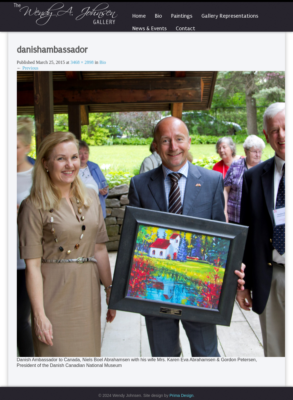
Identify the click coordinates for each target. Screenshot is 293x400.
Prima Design (181, 395)
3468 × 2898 (82, 62)
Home (139, 16)
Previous (28, 68)
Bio (158, 16)
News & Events (149, 28)
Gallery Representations (229, 16)
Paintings (181, 16)
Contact (185, 28)
